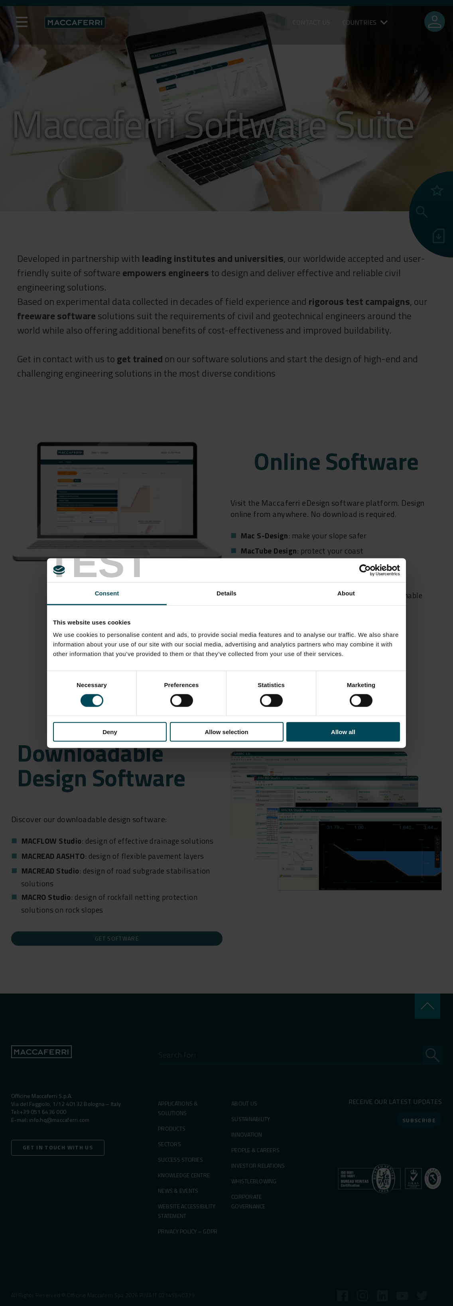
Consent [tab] (107, 592)
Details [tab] (226, 592)
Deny (109, 732)
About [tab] (346, 592)
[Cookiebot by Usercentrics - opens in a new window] (365, 570)
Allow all (343, 732)
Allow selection (226, 732)
